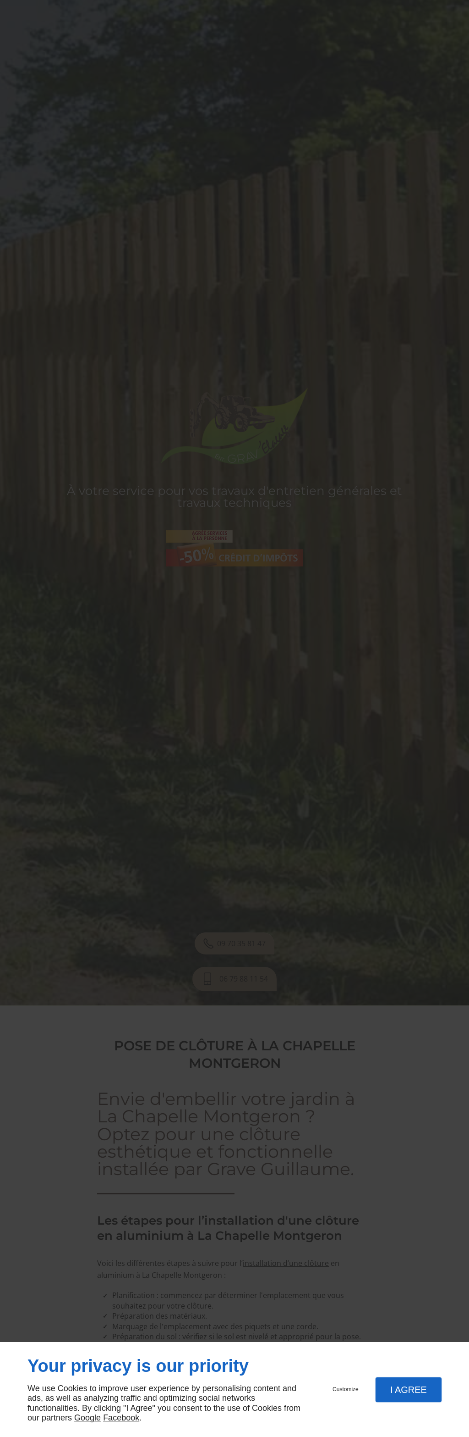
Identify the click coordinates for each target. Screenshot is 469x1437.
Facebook (121, 1417)
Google (87, 1417)
